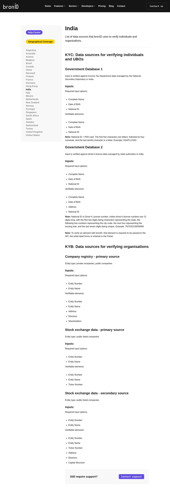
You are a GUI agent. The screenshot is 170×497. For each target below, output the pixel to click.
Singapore (31, 112)
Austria (29, 57)
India (28, 89)
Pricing (102, 6)
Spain (29, 119)
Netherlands (32, 99)
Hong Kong (32, 86)
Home (48, 6)
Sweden (30, 122)
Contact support (131, 476)
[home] (19, 6)
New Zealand (32, 102)
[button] (60, 6)
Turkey (29, 128)
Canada (30, 66)
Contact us (156, 6)
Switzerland (32, 125)
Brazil (29, 63)
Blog (111, 6)
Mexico (29, 96)
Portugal (30, 109)
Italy (28, 93)
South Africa (32, 115)
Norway (30, 106)
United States (33, 135)
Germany (30, 83)
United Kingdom (34, 132)
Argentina (31, 50)
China (29, 70)
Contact (121, 6)
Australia (30, 53)
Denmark (30, 73)
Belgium (30, 60)
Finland (30, 76)
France (29, 80)
